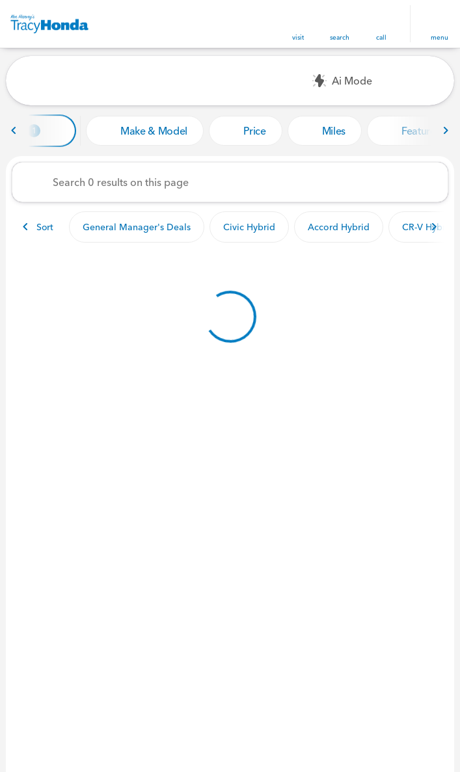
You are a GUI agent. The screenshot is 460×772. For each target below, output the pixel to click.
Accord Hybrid (339, 227)
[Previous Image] (14, 130)
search (339, 37)
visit (298, 37)
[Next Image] (445, 130)
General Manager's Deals (137, 227)
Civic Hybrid (249, 227)
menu (439, 37)
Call (381, 37)
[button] (298, 23)
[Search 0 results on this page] (230, 182)
